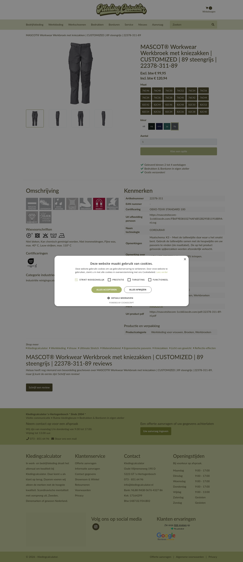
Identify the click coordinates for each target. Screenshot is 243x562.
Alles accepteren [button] (106, 289)
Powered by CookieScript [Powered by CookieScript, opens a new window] (121, 302)
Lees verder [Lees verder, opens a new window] (162, 272)
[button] (121, 298)
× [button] (185, 259)
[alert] (121, 281)
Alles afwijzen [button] (137, 289)
